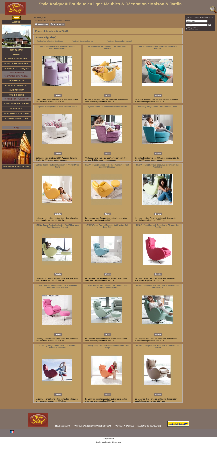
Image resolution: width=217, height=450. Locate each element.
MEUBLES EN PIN (62, 426)
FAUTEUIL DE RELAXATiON (149, 426)
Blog (16, 127)
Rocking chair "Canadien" (16, 99)
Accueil (16, 22)
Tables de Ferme (16, 72)
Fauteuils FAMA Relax (16, 86)
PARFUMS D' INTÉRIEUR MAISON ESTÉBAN (93, 426)
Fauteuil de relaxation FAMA (59, 20)
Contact (16, 54)
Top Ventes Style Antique (16, 76)
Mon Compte (16, 50)
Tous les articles (40, 20)
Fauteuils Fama (16, 90)
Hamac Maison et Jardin (16, 103)
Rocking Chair (16, 95)
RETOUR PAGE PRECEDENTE (16, 167)
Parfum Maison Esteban (16, 114)
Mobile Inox (16, 108)
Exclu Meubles (16, 81)
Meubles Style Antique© (16, 69)
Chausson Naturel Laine (16, 119)
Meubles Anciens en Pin (16, 64)
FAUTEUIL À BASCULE (124, 426)
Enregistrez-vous (192, 29)
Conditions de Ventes (16, 59)
